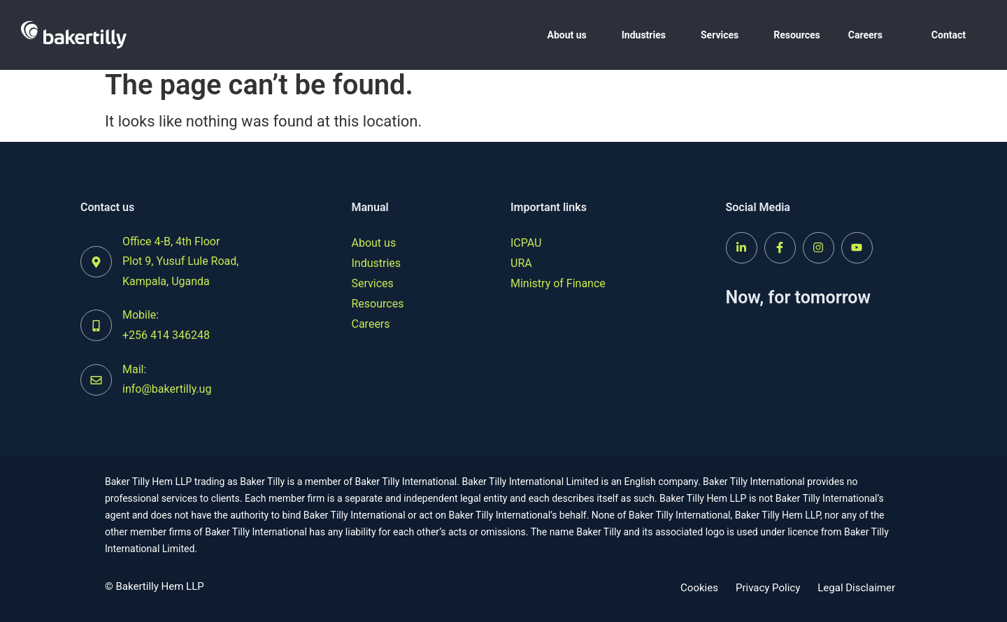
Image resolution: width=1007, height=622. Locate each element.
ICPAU (525, 242)
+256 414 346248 (166, 335)
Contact (948, 35)
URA (521, 263)
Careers (865, 35)
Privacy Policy (768, 587)
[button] (570, 35)
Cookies (699, 587)
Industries (644, 35)
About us (566, 35)
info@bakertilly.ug (166, 389)
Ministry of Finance (558, 283)
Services (719, 35)
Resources (796, 35)
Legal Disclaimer (856, 587)
